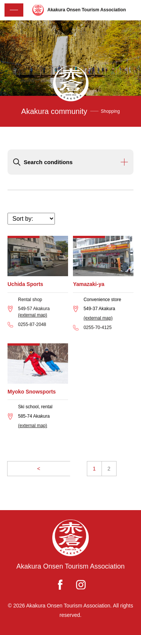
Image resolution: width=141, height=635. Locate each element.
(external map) (32, 315)
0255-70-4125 (97, 327)
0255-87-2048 (32, 324)
